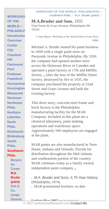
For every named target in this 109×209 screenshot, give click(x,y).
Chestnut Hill (14, 57)
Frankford (14, 78)
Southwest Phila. (15, 153)
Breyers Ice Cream (16, 164)
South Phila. (11, 143)
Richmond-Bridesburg (15, 134)
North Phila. (11, 124)
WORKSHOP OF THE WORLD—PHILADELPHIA (15, 24)
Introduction (15, 35)
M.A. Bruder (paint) (15, 177)
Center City (12, 48)
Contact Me (79, 203)
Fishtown (14, 74)
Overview (14, 40)
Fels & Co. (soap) (15, 191)
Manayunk (15, 93)
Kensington (15, 88)
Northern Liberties (14, 115)
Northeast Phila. (14, 105)
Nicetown (14, 98)
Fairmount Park (15, 67)
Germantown (15, 83)
